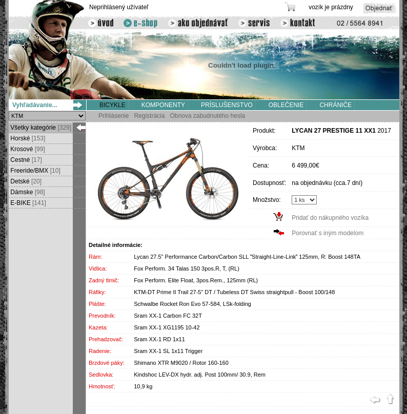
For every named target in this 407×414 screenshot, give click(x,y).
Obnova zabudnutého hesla (207, 115)
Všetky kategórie (40, 127)
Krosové (27, 149)
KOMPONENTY (163, 105)
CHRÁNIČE (335, 105)
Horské (27, 138)
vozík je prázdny (331, 7)
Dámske (27, 192)
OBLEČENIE (286, 105)
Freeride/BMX (34, 170)
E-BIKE (27, 202)
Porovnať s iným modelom (327, 233)
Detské (25, 181)
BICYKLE (112, 105)
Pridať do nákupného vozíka (330, 217)
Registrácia (149, 115)
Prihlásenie (113, 115)
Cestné (25, 159)
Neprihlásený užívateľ (119, 7)
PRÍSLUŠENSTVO (227, 105)
